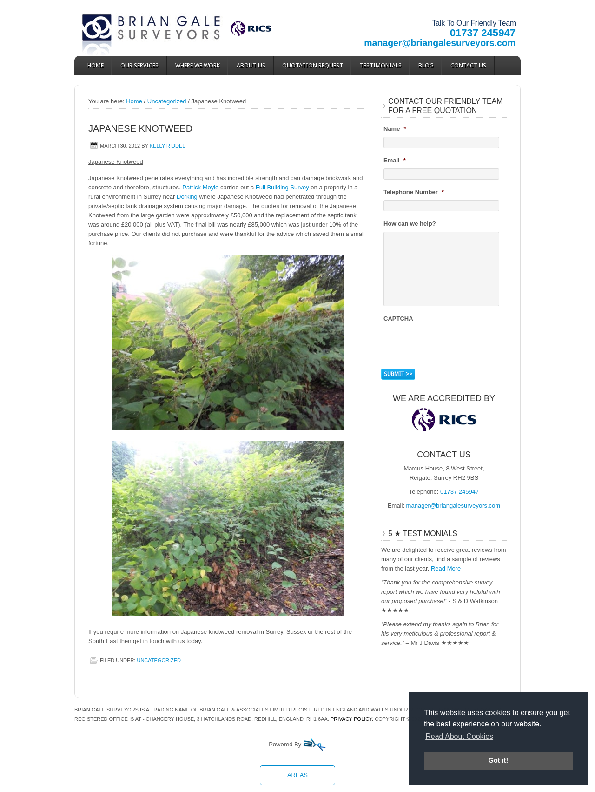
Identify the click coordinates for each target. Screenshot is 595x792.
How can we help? (409, 223)
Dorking (187, 196)
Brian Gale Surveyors (158, 28)
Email (394, 160)
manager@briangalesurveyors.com (440, 43)
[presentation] (454, 344)
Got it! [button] (498, 760)
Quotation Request (312, 65)
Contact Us (468, 65)
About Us (251, 65)
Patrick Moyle (200, 187)
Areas (297, 775)
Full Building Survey (282, 187)
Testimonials (381, 65)
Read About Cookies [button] (459, 736)
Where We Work (197, 65)
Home (95, 65)
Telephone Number (413, 191)
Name (394, 128)
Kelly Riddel (167, 145)
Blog (426, 65)
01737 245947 (483, 33)
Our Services (139, 65)
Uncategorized (159, 660)
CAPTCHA (398, 318)
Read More (446, 568)
